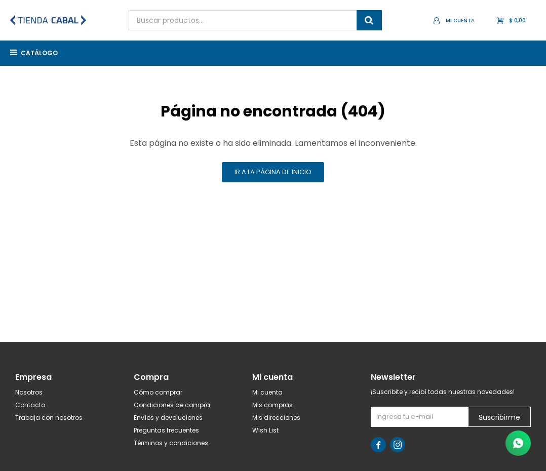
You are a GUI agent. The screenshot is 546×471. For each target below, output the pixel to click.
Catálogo (39, 53)
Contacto (30, 405)
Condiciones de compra (172, 405)
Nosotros (29, 392)
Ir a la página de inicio (273, 172)
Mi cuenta (267, 392)
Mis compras (272, 405)
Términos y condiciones (171, 443)
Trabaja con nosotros (49, 417)
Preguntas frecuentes (166, 430)
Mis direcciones (276, 417)
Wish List (265, 430)
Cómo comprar (158, 392)
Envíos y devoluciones (168, 417)
